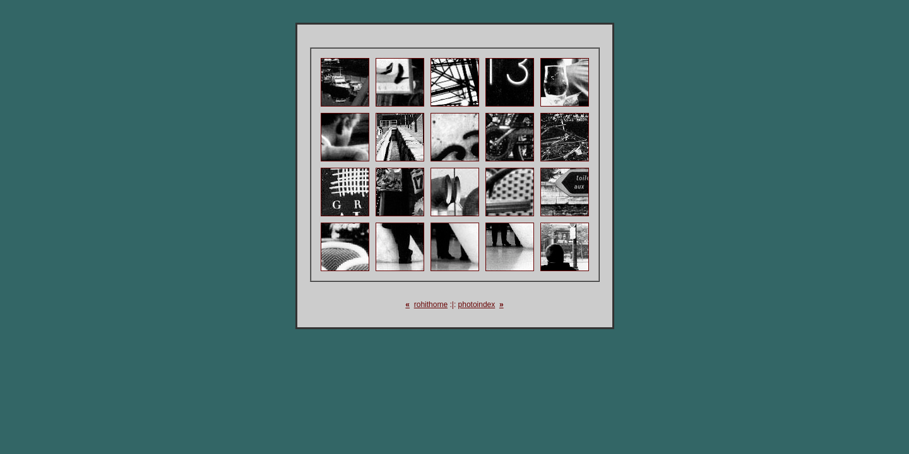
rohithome (431, 304)
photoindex (477, 304)
